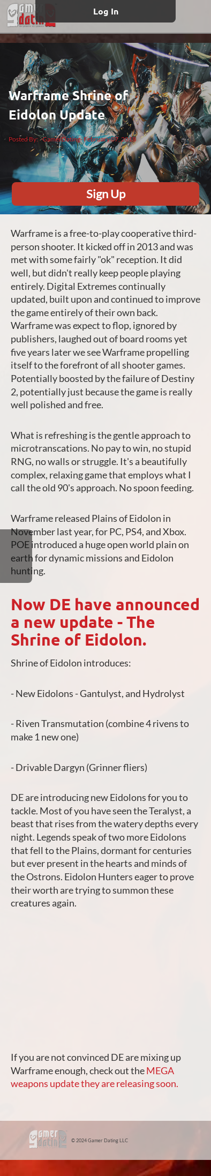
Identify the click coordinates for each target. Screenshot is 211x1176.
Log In (105, 11)
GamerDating (61, 139)
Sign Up (105, 193)
